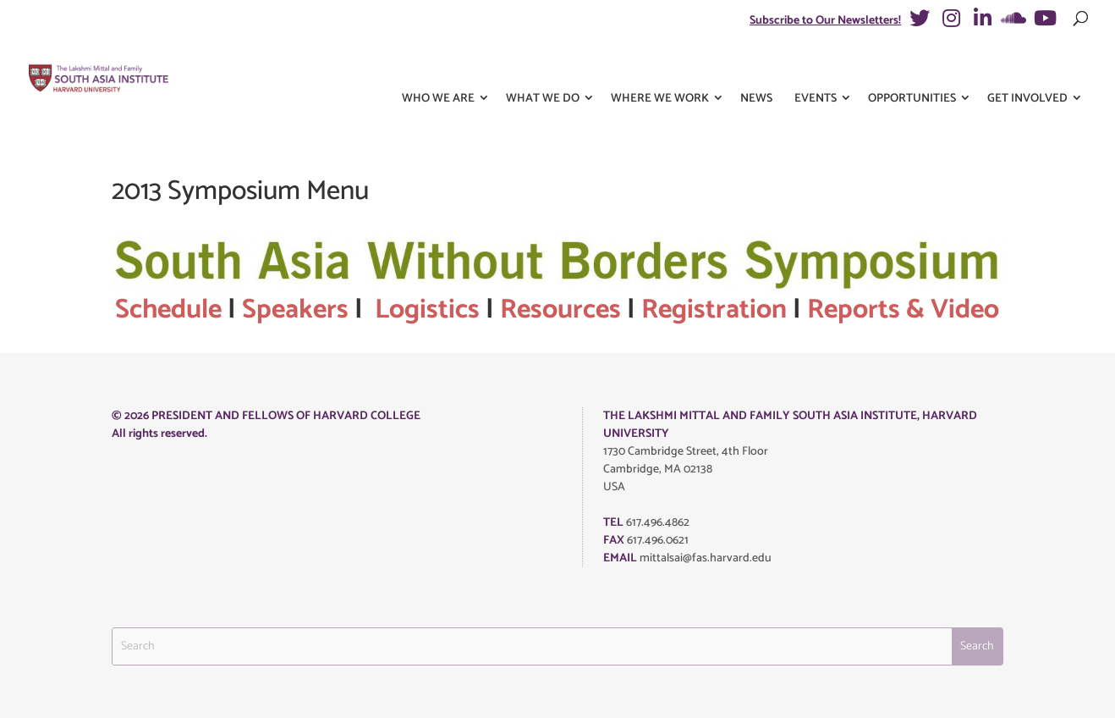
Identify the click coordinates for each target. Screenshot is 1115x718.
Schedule (168, 310)
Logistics (427, 310)
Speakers (295, 310)
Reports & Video (903, 310)
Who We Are (438, 66)
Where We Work (660, 66)
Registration (714, 310)
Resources (560, 310)
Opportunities (912, 66)
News (756, 66)
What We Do (542, 66)
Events (815, 66)
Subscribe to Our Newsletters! (825, 20)
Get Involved (1027, 66)
